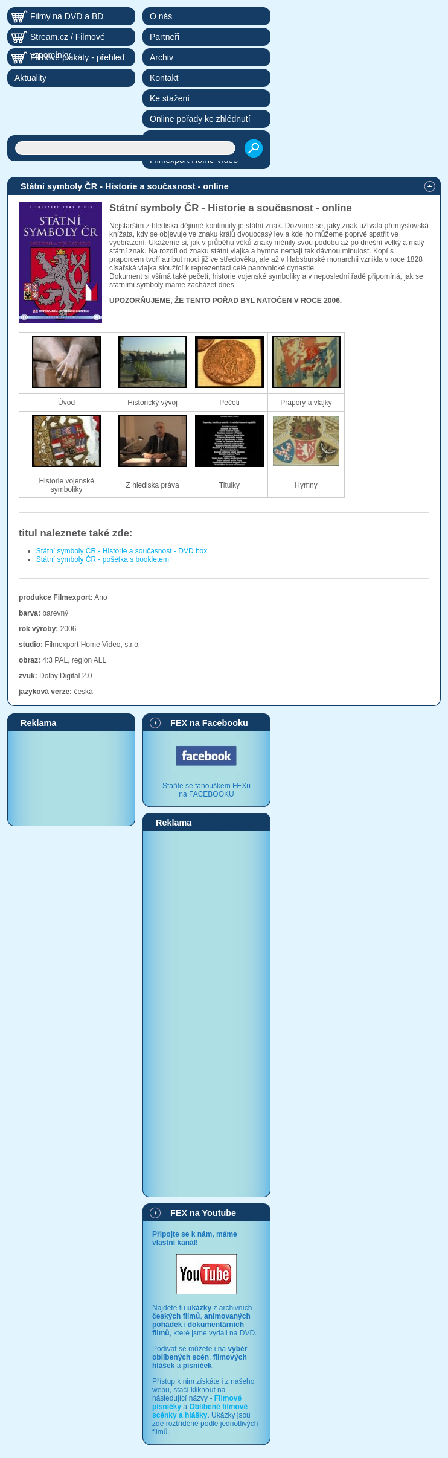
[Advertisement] (71, 778)
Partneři (164, 37)
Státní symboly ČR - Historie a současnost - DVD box (121, 551)
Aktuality (30, 78)
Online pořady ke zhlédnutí (200, 119)
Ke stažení (170, 98)
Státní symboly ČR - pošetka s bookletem (102, 559)
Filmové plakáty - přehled (77, 57)
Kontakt (164, 78)
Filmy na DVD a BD (66, 16)
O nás (161, 16)
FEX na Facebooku (209, 723)
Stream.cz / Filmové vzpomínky (67, 39)
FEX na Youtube (203, 1213)
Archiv (161, 57)
